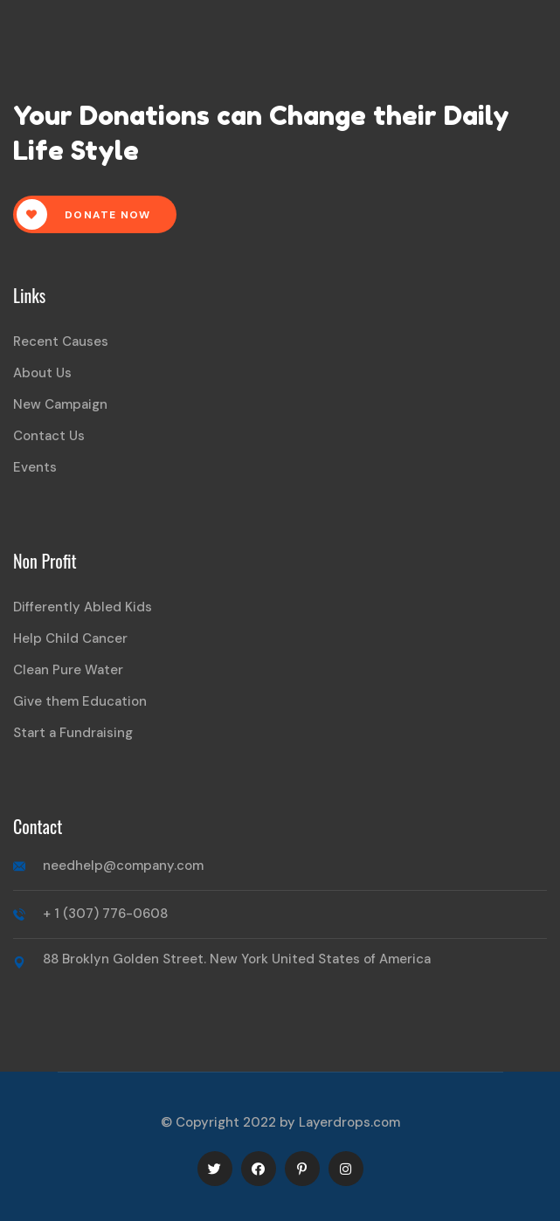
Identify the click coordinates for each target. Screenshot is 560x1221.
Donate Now (83, 214)
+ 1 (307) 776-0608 (105, 913)
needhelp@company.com (123, 865)
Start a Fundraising (73, 733)
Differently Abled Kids (82, 607)
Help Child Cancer (70, 638)
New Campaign (60, 404)
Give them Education (80, 701)
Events (35, 467)
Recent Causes (60, 341)
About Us (42, 373)
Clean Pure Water (68, 670)
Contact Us (49, 436)
